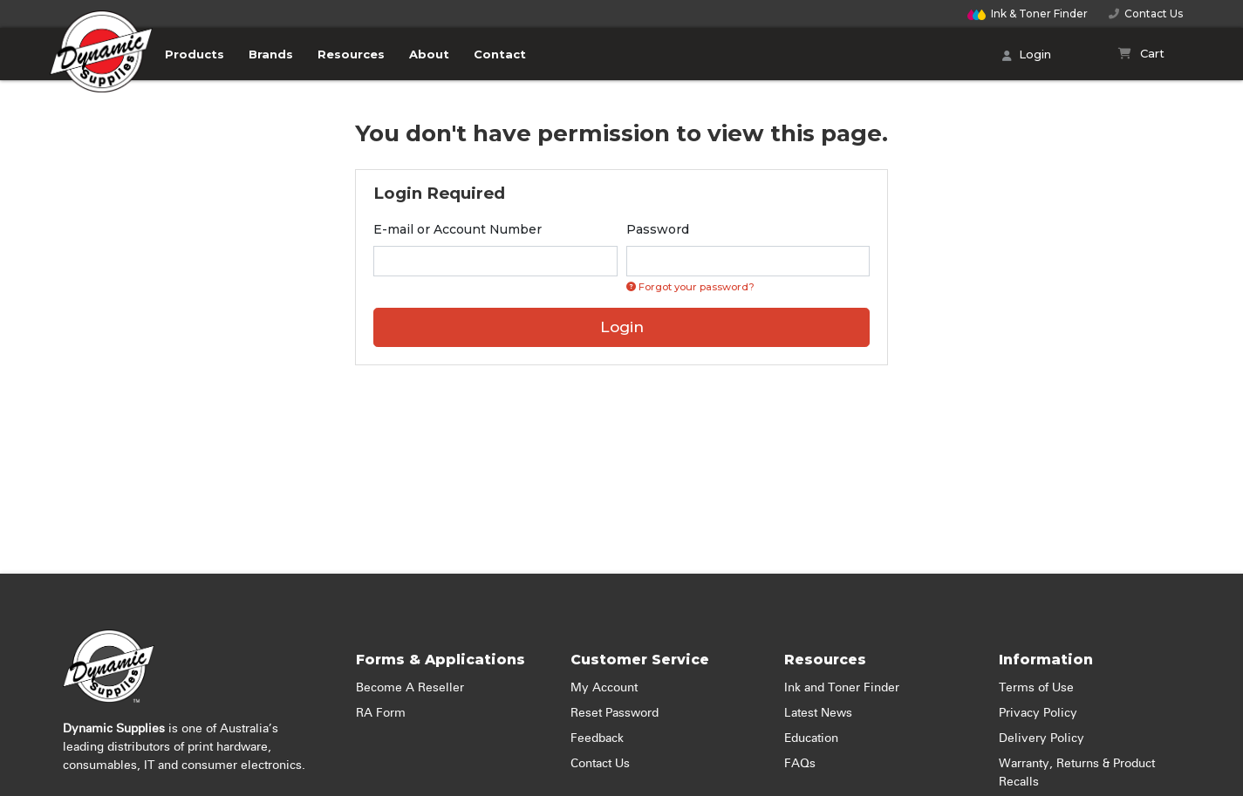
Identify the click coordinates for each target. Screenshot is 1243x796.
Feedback (597, 738)
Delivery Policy (1041, 738)
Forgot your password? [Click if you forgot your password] (690, 287)
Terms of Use (1036, 688)
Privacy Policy (1038, 713)
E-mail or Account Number (457, 229)
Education (811, 738)
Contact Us (1146, 13)
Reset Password (614, 713)
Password (657, 229)
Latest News (818, 713)
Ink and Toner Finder (841, 688)
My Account (604, 688)
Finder (1027, 13)
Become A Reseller (410, 688)
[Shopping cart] (1141, 54)
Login (1026, 56)
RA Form (381, 713)
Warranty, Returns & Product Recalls (1077, 773)
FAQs (800, 764)
